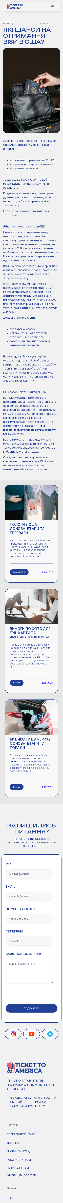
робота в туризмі (19, 1160)
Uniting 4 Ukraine (18, 1168)
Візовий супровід (19, 1151)
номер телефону (20, 909)
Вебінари (13, 1143)
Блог (10, 1198)
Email (10, 886)
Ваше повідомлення (24, 954)
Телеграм (14, 931)
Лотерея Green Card (21, 1134)
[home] (15, 6)
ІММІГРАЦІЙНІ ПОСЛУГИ (21, 1175)
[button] (52, 7)
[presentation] (31, 991)
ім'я (9, 864)
